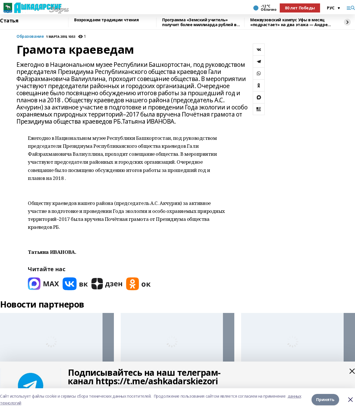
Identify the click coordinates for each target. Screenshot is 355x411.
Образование (30, 36)
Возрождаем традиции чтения (106, 20)
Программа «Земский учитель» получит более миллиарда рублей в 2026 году (199, 22)
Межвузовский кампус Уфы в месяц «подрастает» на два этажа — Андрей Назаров (290, 22)
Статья (9, 21)
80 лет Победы (300, 8)
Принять (325, 399)
